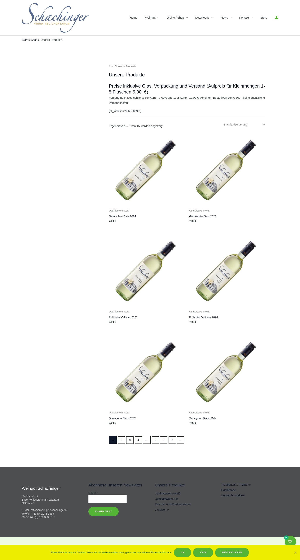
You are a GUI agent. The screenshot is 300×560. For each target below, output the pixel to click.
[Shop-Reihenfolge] (243, 125)
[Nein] (295, 552)
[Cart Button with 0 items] (290, 541)
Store (264, 17)
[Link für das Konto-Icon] (276, 17)
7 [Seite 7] (165, 440)
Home (146, 17)
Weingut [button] (163, 17)
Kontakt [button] (248, 17)
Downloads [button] (211, 17)
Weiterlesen (232, 552)
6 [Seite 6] (156, 440)
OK (182, 552)
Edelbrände (228, 490)
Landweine (162, 509)
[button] (168, 17)
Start (111, 66)
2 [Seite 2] (121, 440)
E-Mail (93, 492)
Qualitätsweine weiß (167, 493)
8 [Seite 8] (174, 440)
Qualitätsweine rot (166, 498)
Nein (203, 552)
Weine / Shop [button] (185, 17)
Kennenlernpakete (233, 495)
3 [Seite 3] (130, 440)
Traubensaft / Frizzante (236, 484)
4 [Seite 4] (139, 440)
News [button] (231, 17)
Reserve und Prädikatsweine (173, 504)
